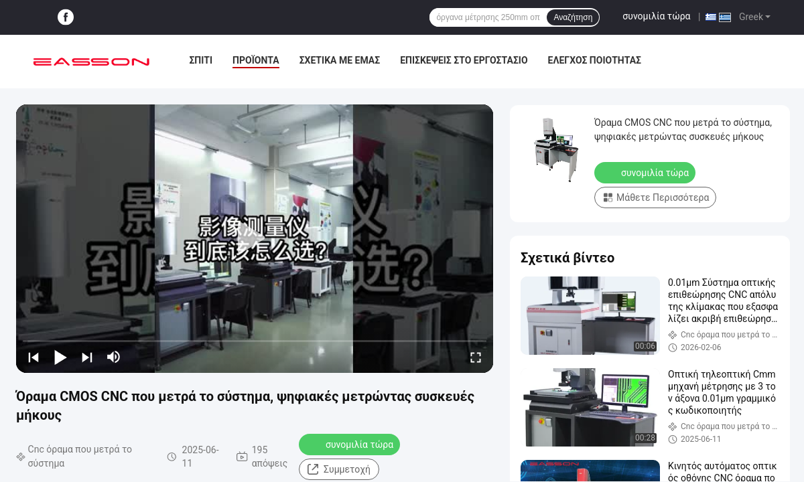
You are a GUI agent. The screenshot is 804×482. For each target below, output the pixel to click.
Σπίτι (200, 60)
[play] (254, 238)
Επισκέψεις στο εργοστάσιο (463, 60)
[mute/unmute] (113, 357)
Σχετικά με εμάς (339, 60)
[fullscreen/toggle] (475, 357)
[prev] (33, 357)
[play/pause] (60, 357)
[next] (87, 357)
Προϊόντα (255, 60)
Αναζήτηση (572, 17)
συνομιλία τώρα (656, 16)
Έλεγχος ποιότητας (594, 60)
